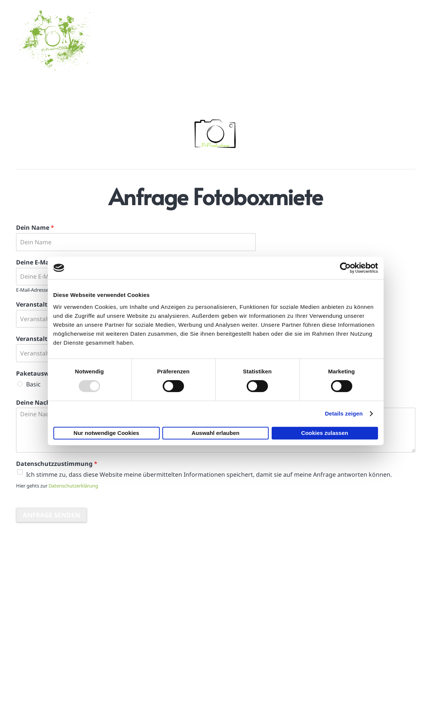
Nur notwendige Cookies (106, 433)
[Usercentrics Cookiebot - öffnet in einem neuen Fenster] (345, 267)
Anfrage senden (51, 515)
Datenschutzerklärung (73, 485)
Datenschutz (313, 659)
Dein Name (35, 228)
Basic (33, 384)
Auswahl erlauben (215, 433)
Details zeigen (344, 413)
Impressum (312, 622)
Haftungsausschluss (325, 641)
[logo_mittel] (53, 37)
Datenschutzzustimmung (56, 464)
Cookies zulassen (324, 433)
